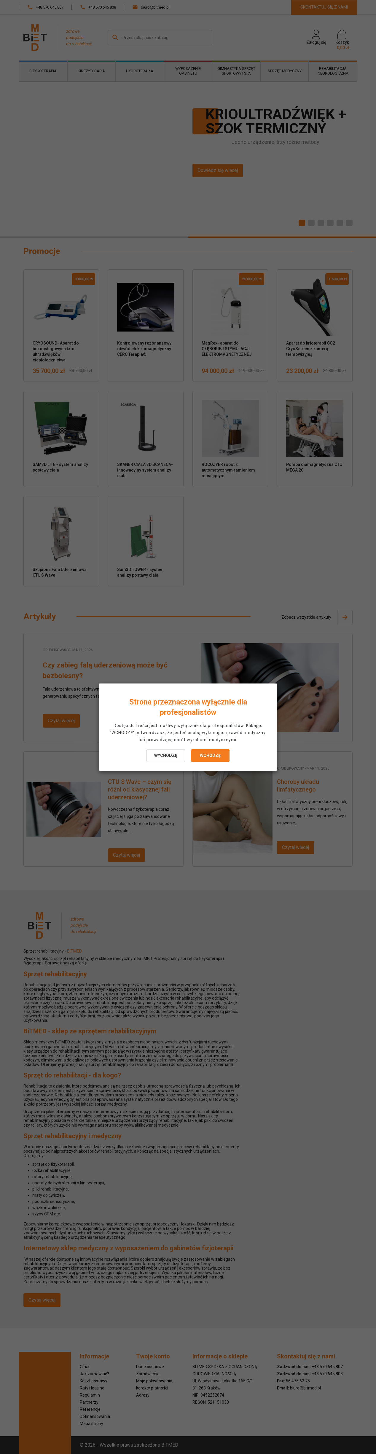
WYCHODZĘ (165, 755)
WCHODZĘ (210, 755)
